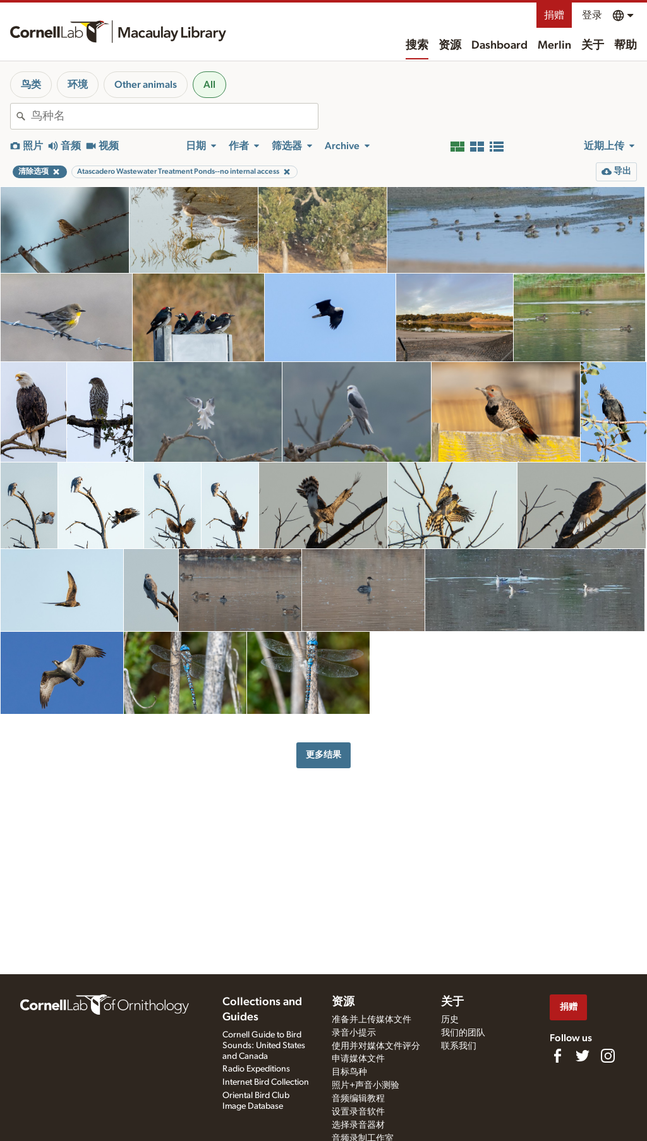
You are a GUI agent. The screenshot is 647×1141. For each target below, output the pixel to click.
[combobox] (174, 116)
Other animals (145, 85)
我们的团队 (463, 1033)
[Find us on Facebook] (557, 1055)
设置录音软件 (358, 1112)
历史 (450, 1019)
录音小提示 (354, 1033)
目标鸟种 (349, 1072)
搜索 (417, 45)
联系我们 (458, 1046)
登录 (592, 15)
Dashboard (499, 45)
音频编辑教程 (358, 1098)
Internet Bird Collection (265, 1082)
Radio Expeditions (256, 1069)
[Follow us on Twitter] (582, 1055)
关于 (592, 45)
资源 (449, 45)
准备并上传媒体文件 (371, 1019)
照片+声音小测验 (365, 1085)
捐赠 (554, 15)
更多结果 (323, 754)
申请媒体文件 (358, 1058)
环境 (78, 85)
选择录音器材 (358, 1125)
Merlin (554, 45)
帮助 (625, 45)
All (209, 85)
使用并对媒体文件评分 (376, 1046)
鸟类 (31, 85)
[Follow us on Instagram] (607, 1055)
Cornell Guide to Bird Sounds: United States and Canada (263, 1045)
